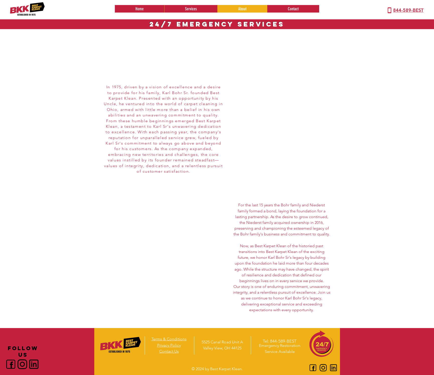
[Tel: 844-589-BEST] (279, 341)
